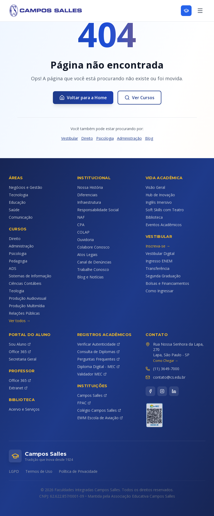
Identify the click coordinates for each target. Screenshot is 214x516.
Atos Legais (87, 254)
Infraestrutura (89, 202)
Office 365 (20, 351)
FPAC (84, 402)
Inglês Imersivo (159, 202)
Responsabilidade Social (98, 209)
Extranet (18, 387)
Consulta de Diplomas (98, 351)
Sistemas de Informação (30, 275)
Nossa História (90, 187)
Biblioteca (154, 217)
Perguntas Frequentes (98, 359)
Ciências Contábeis (25, 283)
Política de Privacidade (78, 471)
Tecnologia (18, 194)
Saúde (14, 209)
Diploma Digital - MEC (98, 366)
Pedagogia (18, 260)
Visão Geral (155, 187)
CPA (80, 224)
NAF (81, 217)
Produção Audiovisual (27, 298)
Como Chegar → (165, 361)
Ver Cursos (139, 98)
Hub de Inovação (160, 194)
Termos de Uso (38, 471)
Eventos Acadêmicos (164, 224)
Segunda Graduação (163, 275)
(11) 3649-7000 (166, 368)
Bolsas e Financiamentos (167, 283)
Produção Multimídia (27, 305)
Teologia (16, 290)
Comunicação (21, 217)
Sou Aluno (20, 344)
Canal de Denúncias (94, 262)
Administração (129, 138)
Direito (87, 138)
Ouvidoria (85, 239)
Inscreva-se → (158, 246)
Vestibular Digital (160, 253)
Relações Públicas (24, 313)
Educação (17, 202)
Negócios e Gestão (25, 187)
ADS (12, 268)
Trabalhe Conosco (93, 269)
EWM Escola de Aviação (100, 417)
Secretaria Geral (22, 359)
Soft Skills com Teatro (165, 209)
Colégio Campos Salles (99, 410)
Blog (149, 138)
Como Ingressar (159, 290)
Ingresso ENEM (159, 260)
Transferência (157, 268)
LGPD (14, 471)
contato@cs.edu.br (169, 377)
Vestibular (69, 138)
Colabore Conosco (93, 247)
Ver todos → (19, 320)
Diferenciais (87, 194)
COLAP (83, 232)
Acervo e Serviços (24, 409)
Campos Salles (92, 395)
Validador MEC (92, 374)
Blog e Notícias (90, 276)
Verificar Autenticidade (98, 344)
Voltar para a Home (83, 98)
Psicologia (105, 138)
